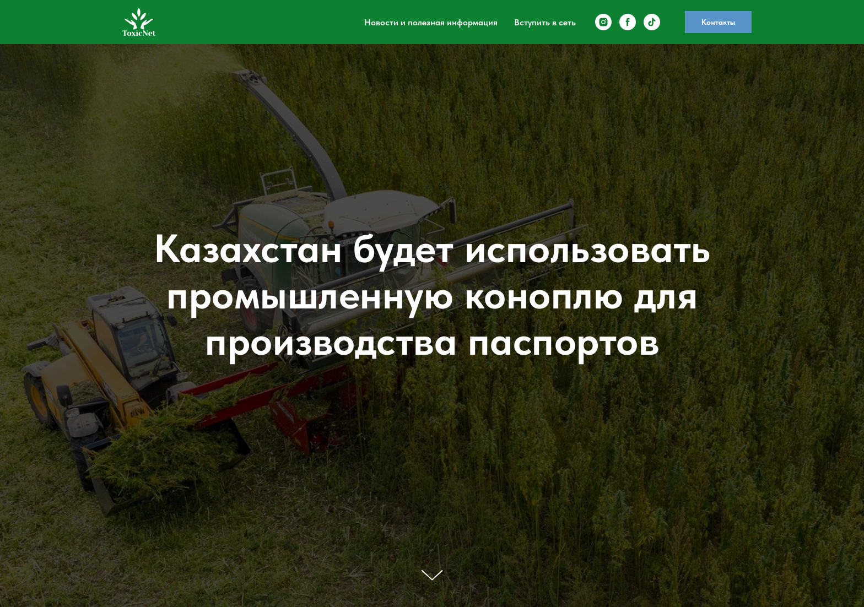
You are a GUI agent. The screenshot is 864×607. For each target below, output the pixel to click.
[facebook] (627, 22)
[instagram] (603, 22)
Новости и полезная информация (431, 22)
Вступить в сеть (545, 22)
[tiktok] (652, 22)
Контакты (718, 22)
